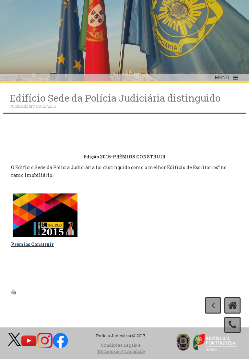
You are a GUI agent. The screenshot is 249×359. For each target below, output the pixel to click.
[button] (222, 77)
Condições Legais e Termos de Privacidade (121, 348)
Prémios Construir (32, 244)
